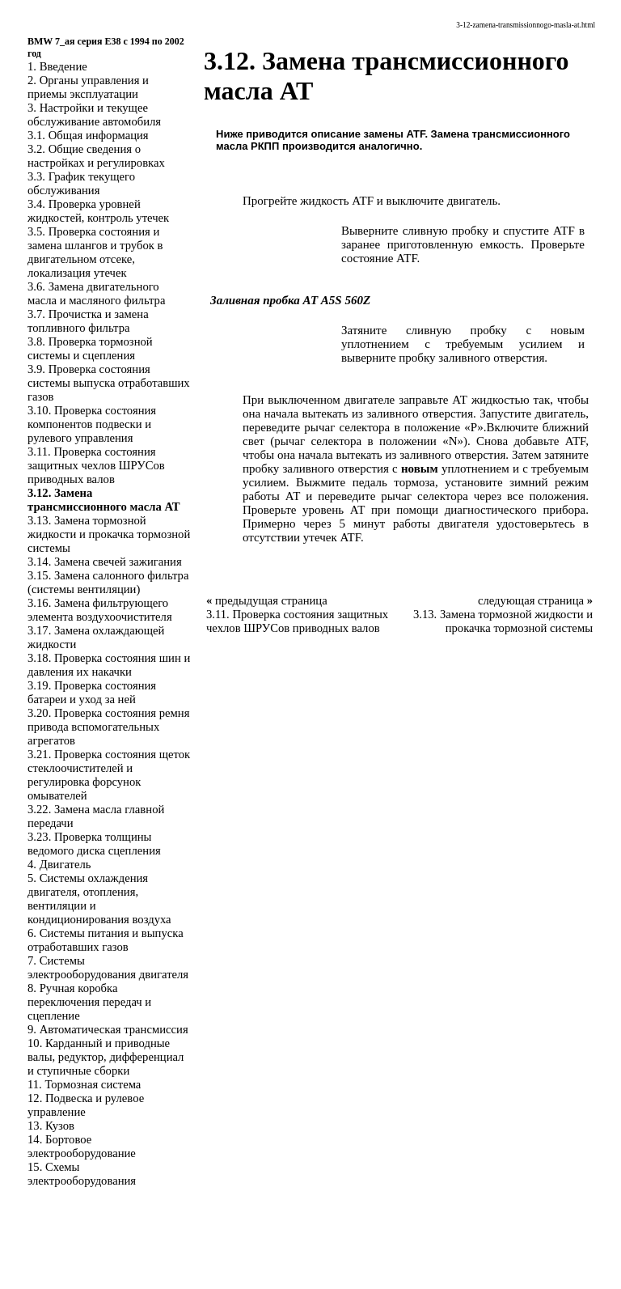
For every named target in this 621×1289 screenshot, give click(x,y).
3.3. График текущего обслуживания (81, 183)
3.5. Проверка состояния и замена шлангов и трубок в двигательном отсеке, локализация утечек (95, 252)
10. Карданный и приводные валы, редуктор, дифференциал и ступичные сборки (105, 1057)
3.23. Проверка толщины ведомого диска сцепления (94, 843)
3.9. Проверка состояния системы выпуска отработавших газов (108, 383)
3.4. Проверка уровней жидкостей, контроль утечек (98, 210)
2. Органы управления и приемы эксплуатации (88, 87)
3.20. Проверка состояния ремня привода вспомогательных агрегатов (108, 726)
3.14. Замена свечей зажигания (104, 561)
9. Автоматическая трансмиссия (107, 1029)
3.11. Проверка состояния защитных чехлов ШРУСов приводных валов (96, 465)
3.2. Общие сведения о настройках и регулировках (96, 155)
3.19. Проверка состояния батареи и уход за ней (91, 692)
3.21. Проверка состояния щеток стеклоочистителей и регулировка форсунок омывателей (108, 775)
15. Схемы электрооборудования (81, 1173)
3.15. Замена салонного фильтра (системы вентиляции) (107, 582)
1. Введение (57, 66)
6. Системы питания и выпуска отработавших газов (105, 939)
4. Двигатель (59, 864)
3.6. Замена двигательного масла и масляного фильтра (96, 293)
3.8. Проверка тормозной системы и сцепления (90, 348)
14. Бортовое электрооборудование (81, 1146)
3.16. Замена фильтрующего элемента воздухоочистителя (99, 609)
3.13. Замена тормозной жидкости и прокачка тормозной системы (108, 534)
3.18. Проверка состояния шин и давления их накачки (108, 664)
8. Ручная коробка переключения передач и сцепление (89, 1002)
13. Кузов (50, 1125)
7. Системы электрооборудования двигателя (107, 967)
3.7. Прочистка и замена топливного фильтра (88, 320)
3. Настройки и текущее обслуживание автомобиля (94, 114)
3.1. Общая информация (88, 135)
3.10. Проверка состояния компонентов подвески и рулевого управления (91, 424)
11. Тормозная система (84, 1084)
